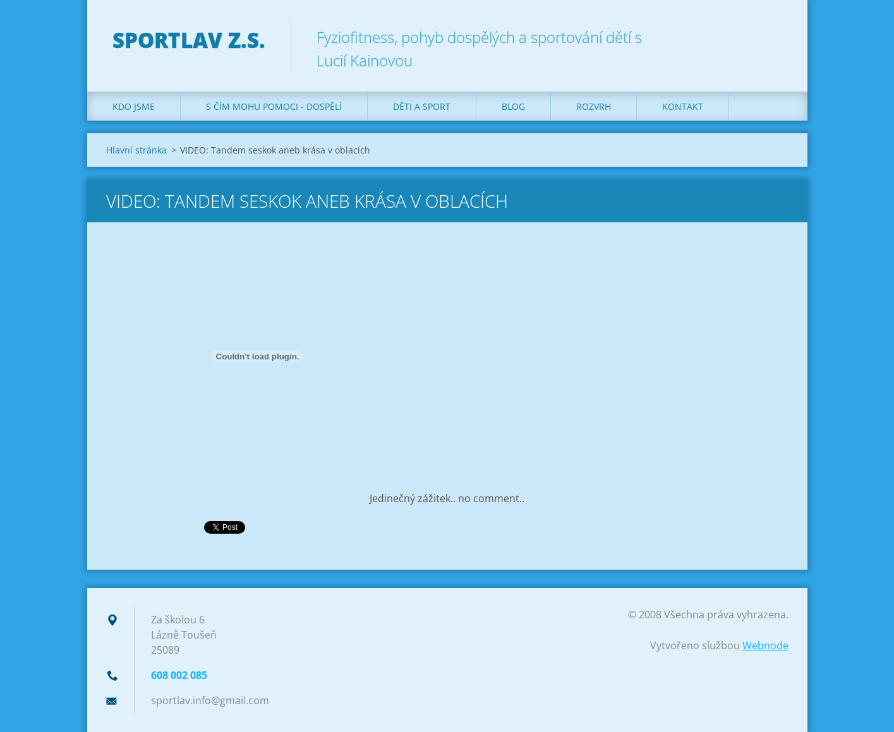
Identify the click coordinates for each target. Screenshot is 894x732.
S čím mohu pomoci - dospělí (274, 106)
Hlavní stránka (136, 150)
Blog (513, 106)
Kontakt (682, 106)
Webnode (765, 645)
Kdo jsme (133, 106)
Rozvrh (593, 106)
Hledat (774, 36)
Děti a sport (421, 106)
